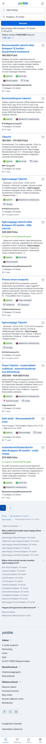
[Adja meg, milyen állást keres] (23, 10)
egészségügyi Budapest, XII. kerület (16, 548)
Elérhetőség (7, 649)
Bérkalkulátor (7, 703)
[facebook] (4, 711)
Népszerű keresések (12, 526)
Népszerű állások (8, 612)
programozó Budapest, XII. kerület (15, 599)
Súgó (4, 657)
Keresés (23, 23)
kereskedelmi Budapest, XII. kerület (15, 592)
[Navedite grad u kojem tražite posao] (23, 17)
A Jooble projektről (10, 645)
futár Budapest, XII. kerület (12, 581)
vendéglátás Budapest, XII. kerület (15, 595)
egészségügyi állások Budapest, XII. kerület (18, 537)
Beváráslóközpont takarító (16, 98)
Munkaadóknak (8, 676)
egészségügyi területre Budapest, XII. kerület (19, 551)
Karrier (4, 653)
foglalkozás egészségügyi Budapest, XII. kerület (20, 541)
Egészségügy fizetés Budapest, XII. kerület (18, 602)
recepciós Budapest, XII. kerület (14, 574)
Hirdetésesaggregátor (11, 672)
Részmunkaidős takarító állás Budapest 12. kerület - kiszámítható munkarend (18, 48)
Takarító (6, 137)
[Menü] (3, 3)
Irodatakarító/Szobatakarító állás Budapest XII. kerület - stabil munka (20, 450)
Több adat (8, 37)
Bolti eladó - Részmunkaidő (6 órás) (18, 420)
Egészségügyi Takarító (14, 179)
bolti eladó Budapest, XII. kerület (14, 567)
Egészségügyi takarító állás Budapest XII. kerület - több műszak (17, 225)
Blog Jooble (7, 695)
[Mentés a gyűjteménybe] (43, 45)
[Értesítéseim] (42, 3)
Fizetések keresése (10, 691)
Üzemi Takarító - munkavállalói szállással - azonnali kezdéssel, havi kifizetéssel (19, 368)
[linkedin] (16, 711)
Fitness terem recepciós (15, 279)
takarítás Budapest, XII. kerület (14, 585)
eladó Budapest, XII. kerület (12, 578)
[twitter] (10, 711)
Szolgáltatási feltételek (12, 723)
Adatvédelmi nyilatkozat (12, 729)
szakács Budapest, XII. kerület (13, 571)
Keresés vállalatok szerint (13, 699)
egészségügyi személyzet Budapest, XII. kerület (20, 555)
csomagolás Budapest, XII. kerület (15, 588)
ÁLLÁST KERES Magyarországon (16, 661)
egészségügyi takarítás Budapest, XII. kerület (19, 544)
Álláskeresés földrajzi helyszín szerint (16, 615)
